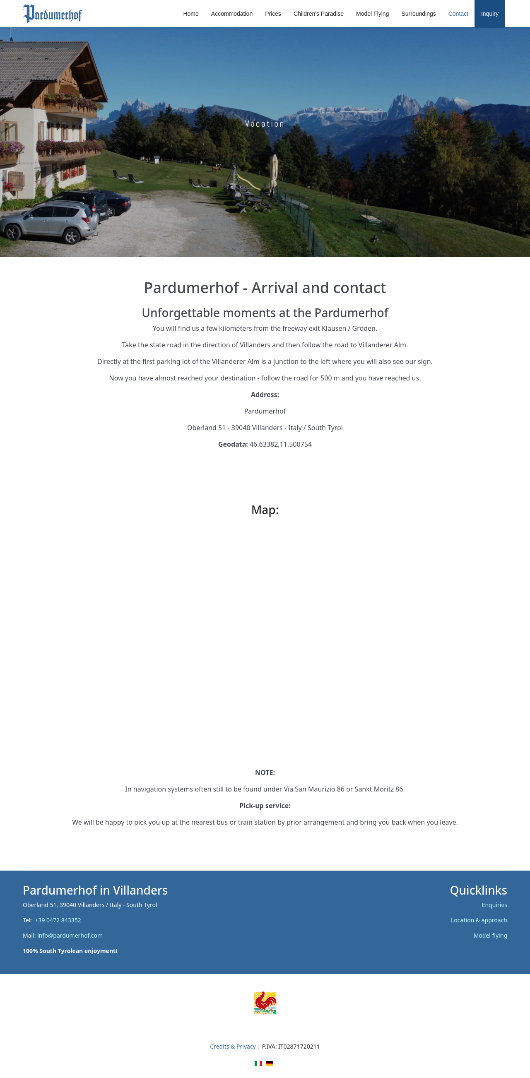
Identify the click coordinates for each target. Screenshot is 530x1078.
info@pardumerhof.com (70, 935)
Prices (273, 13)
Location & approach (479, 920)
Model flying (490, 935)
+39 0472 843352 (59, 920)
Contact (458, 13)
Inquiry (490, 13)
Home (190, 13)
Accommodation (232, 13)
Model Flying (372, 13)
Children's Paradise (319, 13)
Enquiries (494, 905)
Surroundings (418, 13)
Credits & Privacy (232, 1046)
